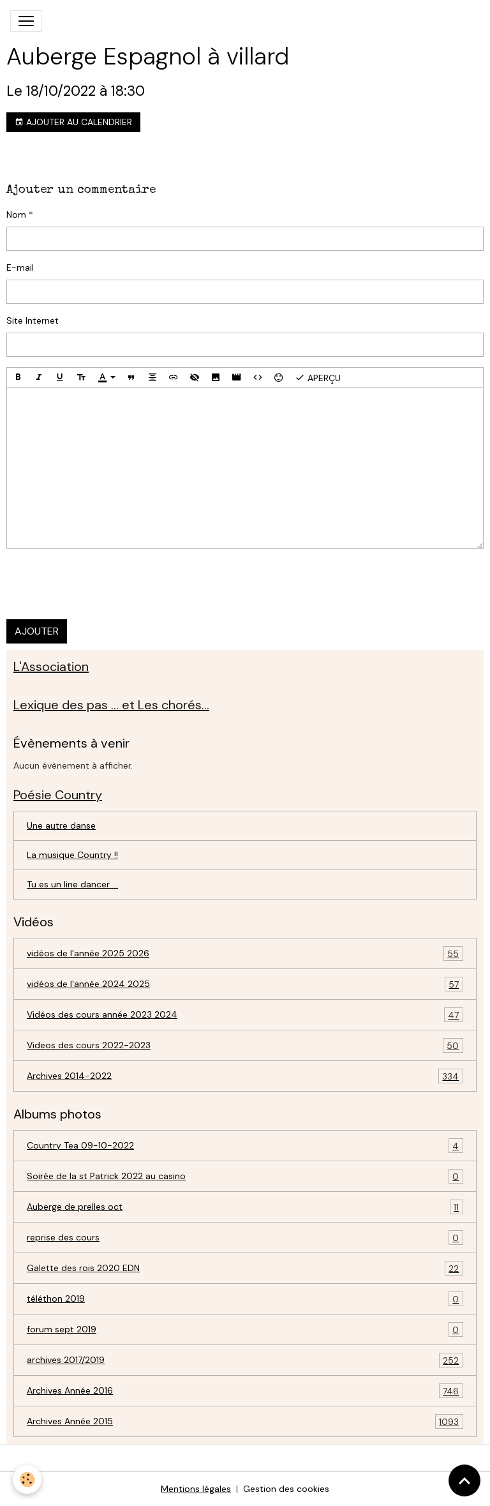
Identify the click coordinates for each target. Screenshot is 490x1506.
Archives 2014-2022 (245, 1076)
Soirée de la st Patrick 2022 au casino (245, 1176)
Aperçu (318, 377)
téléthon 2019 (245, 1298)
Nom (16, 214)
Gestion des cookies (286, 1489)
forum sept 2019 (245, 1329)
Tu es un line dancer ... (72, 884)
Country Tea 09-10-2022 (245, 1145)
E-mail (20, 267)
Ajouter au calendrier (73, 122)
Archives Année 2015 (245, 1421)
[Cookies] (27, 1479)
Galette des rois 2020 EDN (245, 1268)
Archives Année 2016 (245, 1390)
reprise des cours (245, 1237)
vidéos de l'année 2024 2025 (245, 984)
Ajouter (37, 631)
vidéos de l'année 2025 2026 (245, 953)
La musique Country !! (72, 855)
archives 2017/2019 (245, 1360)
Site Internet (32, 320)
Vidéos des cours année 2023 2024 (245, 1014)
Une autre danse (61, 825)
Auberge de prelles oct (245, 1207)
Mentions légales (196, 1489)
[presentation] (103, 584)
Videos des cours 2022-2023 (245, 1045)
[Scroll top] (464, 1480)
